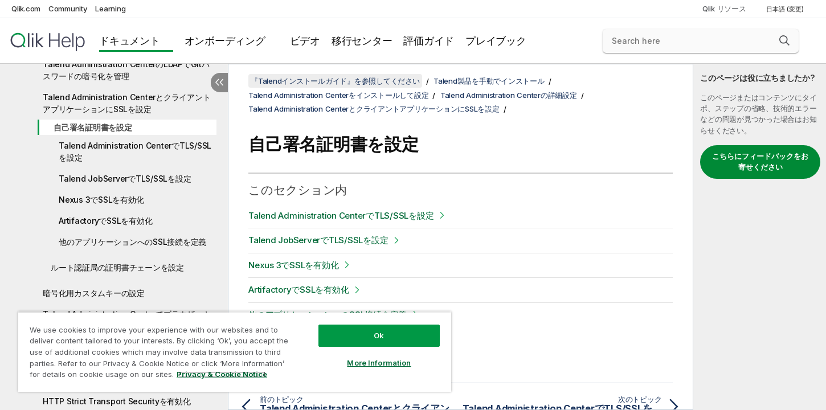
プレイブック (495, 41)
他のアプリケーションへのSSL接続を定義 (132, 242)
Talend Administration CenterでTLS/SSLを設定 (135, 151)
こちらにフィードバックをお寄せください (760, 161)
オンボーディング (225, 41)
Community (68, 8)
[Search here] (701, 41)
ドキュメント (129, 41)
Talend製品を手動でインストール (489, 80)
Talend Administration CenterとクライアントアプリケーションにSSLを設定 (126, 103)
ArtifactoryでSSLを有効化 (105, 221)
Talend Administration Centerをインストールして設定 (338, 95)
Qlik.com (25, 8)
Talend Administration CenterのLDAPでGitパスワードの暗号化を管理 (126, 70)
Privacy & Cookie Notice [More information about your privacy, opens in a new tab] (222, 374)
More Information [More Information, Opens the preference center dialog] (379, 362)
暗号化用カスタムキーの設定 (94, 293)
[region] (234, 351)
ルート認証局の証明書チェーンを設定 (117, 267)
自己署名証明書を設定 (93, 127)
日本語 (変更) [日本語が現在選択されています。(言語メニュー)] (785, 9)
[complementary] (759, 237)
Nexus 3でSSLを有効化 (101, 199)
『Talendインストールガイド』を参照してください (335, 80)
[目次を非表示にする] (219, 82)
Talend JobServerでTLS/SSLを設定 (125, 178)
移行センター (362, 41)
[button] (784, 40)
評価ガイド (428, 41)
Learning (110, 8)
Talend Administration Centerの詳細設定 (508, 95)
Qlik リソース (724, 8)
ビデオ (305, 41)
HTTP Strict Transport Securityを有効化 (117, 401)
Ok (379, 335)
